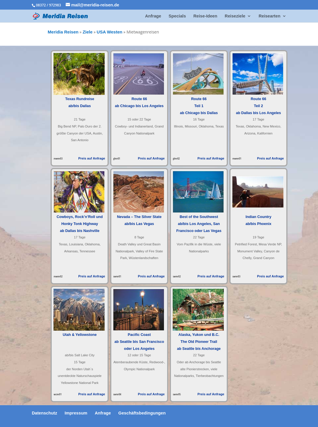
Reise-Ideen (205, 16)
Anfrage (153, 16)
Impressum (76, 413)
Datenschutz (44, 413)
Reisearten (270, 16)
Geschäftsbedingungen (142, 413)
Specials (177, 16)
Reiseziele (235, 16)
